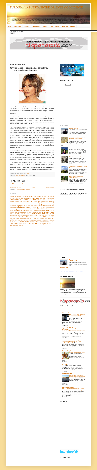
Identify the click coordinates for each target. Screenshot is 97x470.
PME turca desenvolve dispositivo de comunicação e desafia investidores (77, 316)
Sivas (50, 220)
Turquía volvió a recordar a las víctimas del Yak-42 (76, 177)
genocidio (18, 209)
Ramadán (42, 218)
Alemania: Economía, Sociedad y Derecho (73, 340)
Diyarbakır (46, 203)
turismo (16, 223)
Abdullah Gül (13, 196)
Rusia (22, 220)
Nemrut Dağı (44, 215)
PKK (31, 218)
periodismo (26, 218)
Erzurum (48, 205)
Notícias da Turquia (67, 313)
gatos (15, 208)
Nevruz (48, 215)
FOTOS (51, 26)
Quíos (38, 218)
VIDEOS (57, 26)
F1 (31, 207)
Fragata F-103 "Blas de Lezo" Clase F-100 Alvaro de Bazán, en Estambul (77, 376)
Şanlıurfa (31, 220)
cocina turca (43, 201)
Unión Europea (40, 224)
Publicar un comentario (17, 184)
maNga (15, 213)
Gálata (49, 207)
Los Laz (71, 148)
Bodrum (40, 199)
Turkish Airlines (22, 223)
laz (51, 212)
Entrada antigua (50, 187)
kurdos (43, 212)
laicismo (48, 212)
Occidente (22, 217)
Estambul (21, 207)
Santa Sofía (36, 220)
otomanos (49, 216)
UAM (28, 223)
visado (53, 223)
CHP (28, 201)
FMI (37, 207)
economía (51, 203)
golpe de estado (32, 208)
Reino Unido (51, 218)
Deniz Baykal (34, 203)
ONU (27, 217)
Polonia (34, 218)
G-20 (47, 207)
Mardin (25, 213)
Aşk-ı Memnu (20, 199)
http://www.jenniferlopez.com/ (22, 166)
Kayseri (36, 212)
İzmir (11, 212)
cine (31, 201)
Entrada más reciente (15, 187)
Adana (23, 196)
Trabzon (36, 221)
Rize (16, 220)
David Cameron (21, 203)
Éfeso (11, 205)
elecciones (36, 205)
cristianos (12, 203)
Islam (43, 210)
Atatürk (25, 199)
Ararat (48, 198)
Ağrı (31, 196)
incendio (32, 210)
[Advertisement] (46, 57)
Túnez (53, 221)
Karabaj (33, 212)
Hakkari (45, 208)
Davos (26, 203)
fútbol (44, 207)
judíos (30, 212)
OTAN (44, 217)
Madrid (11, 213)
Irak (39, 210)
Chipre (16, 175)
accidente (19, 196)
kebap (40, 212)
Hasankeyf (52, 208)
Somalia (52, 220)
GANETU (11, 208)
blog (38, 199)
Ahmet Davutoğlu (36, 196)
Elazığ (32, 205)
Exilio (63, 365)
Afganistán (27, 196)
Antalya (44, 198)
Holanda (11, 210)
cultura (16, 203)
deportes (40, 203)
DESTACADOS (17, 26)
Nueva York (12, 216)
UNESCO (31, 223)
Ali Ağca (16, 198)
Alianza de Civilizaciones (24, 198)
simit (40, 220)
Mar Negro (20, 213)
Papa (53, 217)
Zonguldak (21, 225)
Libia (53, 212)
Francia (40, 207)
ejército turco (27, 205)
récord (46, 218)
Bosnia (47, 199)
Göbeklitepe (26, 208)
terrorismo (32, 221)
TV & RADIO (65, 26)
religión (12, 220)
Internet (36, 210)
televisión (22, 221)
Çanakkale (12, 201)
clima (39, 201)
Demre (29, 203)
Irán (41, 210)
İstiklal (51, 210)
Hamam (48, 208)
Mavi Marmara (36, 213)
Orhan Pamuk (32, 216)
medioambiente (13, 215)
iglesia (27, 210)
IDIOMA (44, 26)
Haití (42, 208)
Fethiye (34, 207)
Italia (53, 210)
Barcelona (29, 199)
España (52, 205)
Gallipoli (52, 207)
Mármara (29, 213)
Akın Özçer (44, 196)
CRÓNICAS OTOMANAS (68, 373)
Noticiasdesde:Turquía (67, 387)
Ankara (37, 198)
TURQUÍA (26, 26)
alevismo (12, 198)
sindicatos (44, 220)
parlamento (12, 218)
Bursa (53, 199)
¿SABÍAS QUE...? (35, 26)
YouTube (12, 225)
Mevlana (23, 215)
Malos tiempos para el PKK (75, 157)
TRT (51, 221)
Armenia (52, 198)
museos (35, 215)
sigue (79, 294)
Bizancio (34, 199)
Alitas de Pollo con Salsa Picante (77, 352)
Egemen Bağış (16, 205)
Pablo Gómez (73, 260)
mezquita (27, 215)
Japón (16, 212)
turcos (11, 223)
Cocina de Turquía (66, 350)
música (39, 215)
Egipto (21, 205)
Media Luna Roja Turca (48, 213)
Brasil (50, 199)
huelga (24, 210)
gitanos (22, 208)
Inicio (33, 187)
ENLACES (72, 26)
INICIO (9, 26)
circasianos (35, 201)
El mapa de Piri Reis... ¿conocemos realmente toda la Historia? (77, 137)
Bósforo (44, 199)
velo (50, 223)
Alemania (52, 196)
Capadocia (16, 201)
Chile (21, 201)
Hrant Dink (19, 210)
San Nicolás (26, 220)
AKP (48, 196)
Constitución (50, 201)
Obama (17, 216)
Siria (47, 220)
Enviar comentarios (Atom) (23, 189)
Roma (18, 220)
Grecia (38, 209)
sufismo (14, 221)
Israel (47, 210)
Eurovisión (28, 207)
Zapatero (16, 225)
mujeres (31, 215)
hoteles (15, 210)
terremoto (27, 221)
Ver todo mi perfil (64, 267)
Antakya (40, 198)
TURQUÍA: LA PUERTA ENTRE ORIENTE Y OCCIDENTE (46, 7)
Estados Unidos (14, 207)
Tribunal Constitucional (44, 221)
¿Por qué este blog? (74, 128)
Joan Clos (26, 212)
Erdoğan (42, 205)
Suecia (11, 221)
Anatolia (32, 198)
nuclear (52, 215)
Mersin (19, 215)
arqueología (13, 199)
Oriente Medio (39, 216)
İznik (13, 212)
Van (48, 223)
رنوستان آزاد (64, 364)
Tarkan (18, 221)
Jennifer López (22, 175)
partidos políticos (20, 218)
